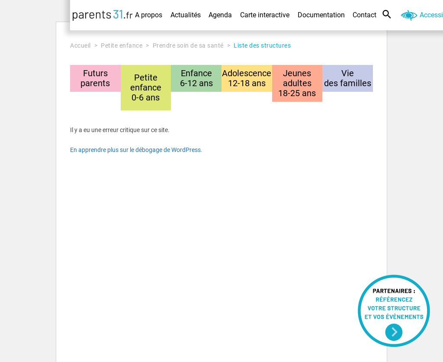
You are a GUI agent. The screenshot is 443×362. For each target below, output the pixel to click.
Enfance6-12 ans (196, 78)
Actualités (185, 15)
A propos (148, 15)
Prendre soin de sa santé (188, 45)
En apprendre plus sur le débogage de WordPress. (136, 149)
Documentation (321, 15)
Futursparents (95, 78)
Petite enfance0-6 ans (145, 87)
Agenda (220, 15)
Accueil (80, 45)
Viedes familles (347, 78)
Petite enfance (121, 45)
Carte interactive (264, 15)
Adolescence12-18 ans (246, 78)
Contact (364, 15)
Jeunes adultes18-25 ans (297, 83)
